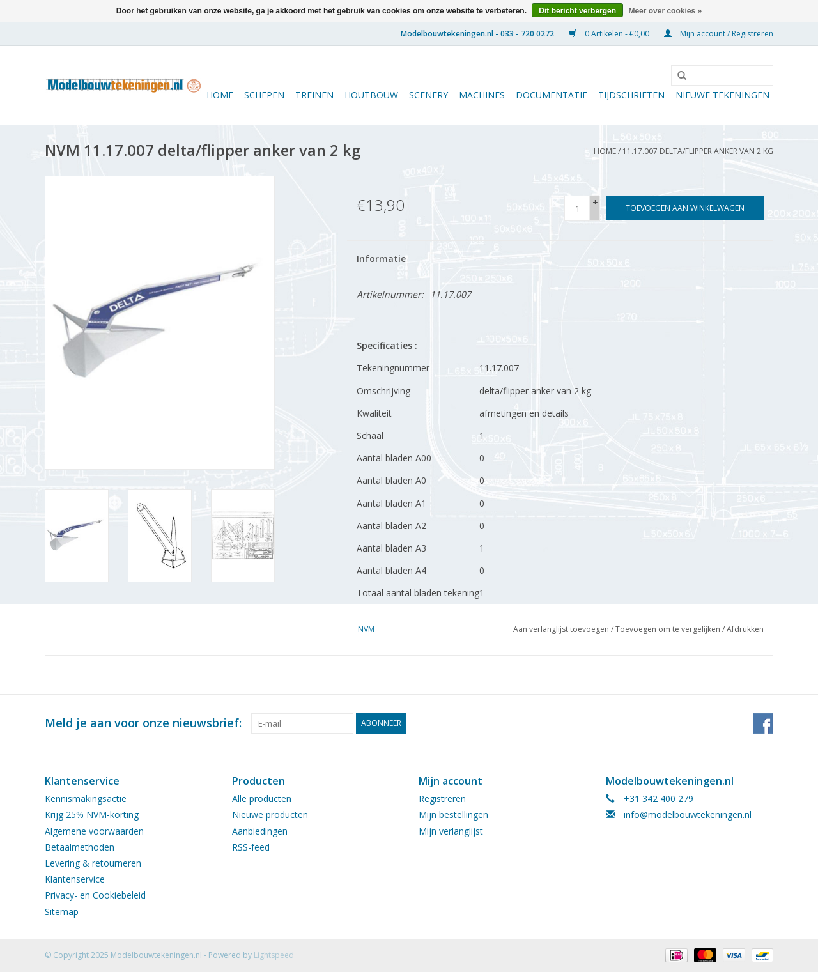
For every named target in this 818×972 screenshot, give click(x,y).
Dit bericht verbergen (577, 10)
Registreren (442, 798)
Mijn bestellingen (453, 814)
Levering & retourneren (93, 863)
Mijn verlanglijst (451, 831)
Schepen (264, 95)
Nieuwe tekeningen (722, 95)
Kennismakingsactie (86, 798)
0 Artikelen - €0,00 (610, 33)
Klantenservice (75, 879)
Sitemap (62, 912)
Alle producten (261, 798)
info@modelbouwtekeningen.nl (688, 814)
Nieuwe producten (270, 814)
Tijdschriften (631, 95)
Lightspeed (274, 955)
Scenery (428, 95)
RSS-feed (251, 847)
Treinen (314, 95)
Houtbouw (371, 95)
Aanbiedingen (260, 831)
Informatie (381, 258)
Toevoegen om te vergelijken (668, 629)
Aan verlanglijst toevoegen (561, 629)
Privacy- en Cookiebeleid (95, 895)
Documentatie (551, 95)
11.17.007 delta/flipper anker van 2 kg (697, 151)
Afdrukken (745, 629)
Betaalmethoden (79, 847)
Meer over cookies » (665, 10)
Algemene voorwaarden (94, 831)
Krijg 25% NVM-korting (92, 814)
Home (219, 95)
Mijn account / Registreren (718, 33)
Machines (482, 95)
